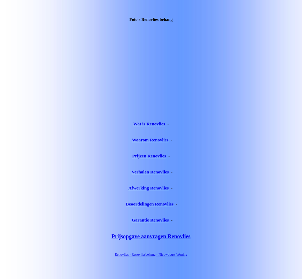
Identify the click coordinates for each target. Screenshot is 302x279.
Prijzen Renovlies (149, 155)
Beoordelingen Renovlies (149, 204)
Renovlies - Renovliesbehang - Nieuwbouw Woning (151, 254)
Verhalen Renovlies (150, 172)
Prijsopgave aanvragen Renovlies (151, 236)
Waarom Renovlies (150, 139)
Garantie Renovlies (150, 220)
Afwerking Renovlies (148, 188)
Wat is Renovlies (149, 123)
